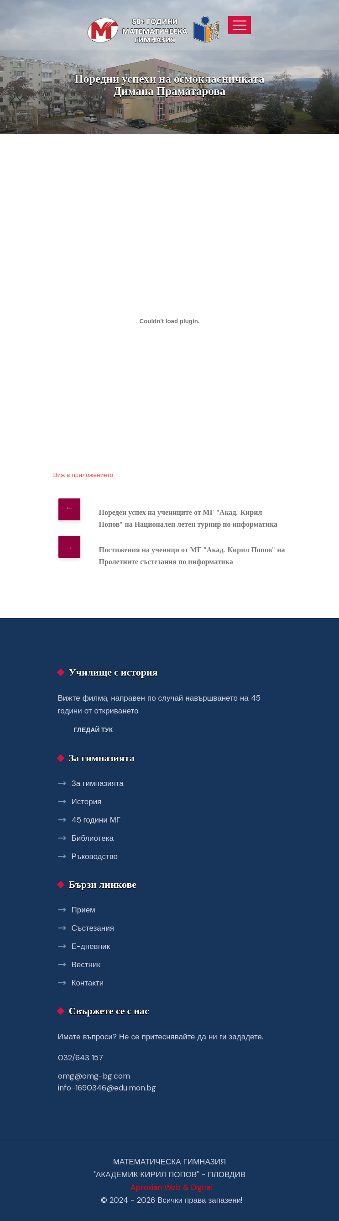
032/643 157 (80, 1058)
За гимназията (98, 783)
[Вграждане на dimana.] (169, 321)
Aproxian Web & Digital (171, 1187)
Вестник (86, 964)
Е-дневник (91, 946)
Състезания (93, 928)
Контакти (88, 983)
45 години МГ (96, 820)
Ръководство (95, 856)
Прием (83, 910)
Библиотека (93, 838)
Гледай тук (93, 730)
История (87, 802)
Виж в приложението (83, 475)
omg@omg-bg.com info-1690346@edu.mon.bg (107, 1082)
